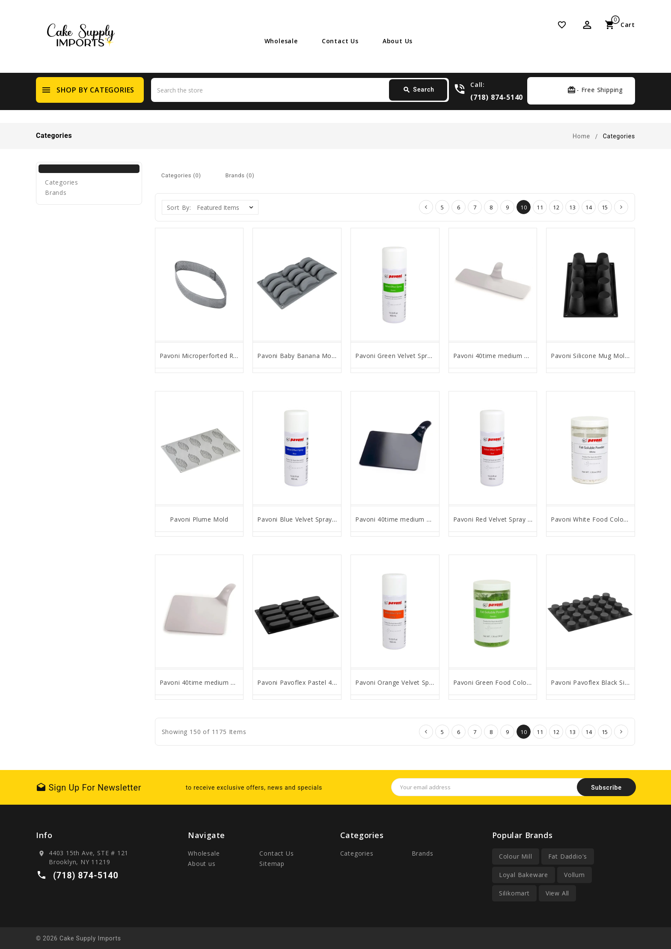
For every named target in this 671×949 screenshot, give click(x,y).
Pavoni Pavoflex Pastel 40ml (300, 682)
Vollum (574, 875)
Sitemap (272, 863)
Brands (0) (239, 175)
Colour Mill (515, 856)
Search (418, 90)
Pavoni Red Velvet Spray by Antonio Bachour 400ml (530, 519)
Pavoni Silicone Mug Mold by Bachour (608, 356)
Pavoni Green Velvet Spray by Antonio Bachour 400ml (436, 356)
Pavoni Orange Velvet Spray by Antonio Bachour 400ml (438, 682)
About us (398, 41)
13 (572, 207)
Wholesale (281, 41)
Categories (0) (181, 175)
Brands (56, 192)
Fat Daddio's (568, 856)
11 (540, 207)
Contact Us (340, 41)
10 (523, 207)
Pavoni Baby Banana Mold (297, 356)
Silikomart (514, 893)
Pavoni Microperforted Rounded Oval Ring (223, 356)
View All (557, 893)
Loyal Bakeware (523, 875)
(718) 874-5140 (496, 97)
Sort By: (179, 207)
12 (556, 207)
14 (588, 207)
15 (605, 207)
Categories (61, 182)
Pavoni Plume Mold (199, 519)
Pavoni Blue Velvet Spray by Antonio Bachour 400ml (335, 519)
